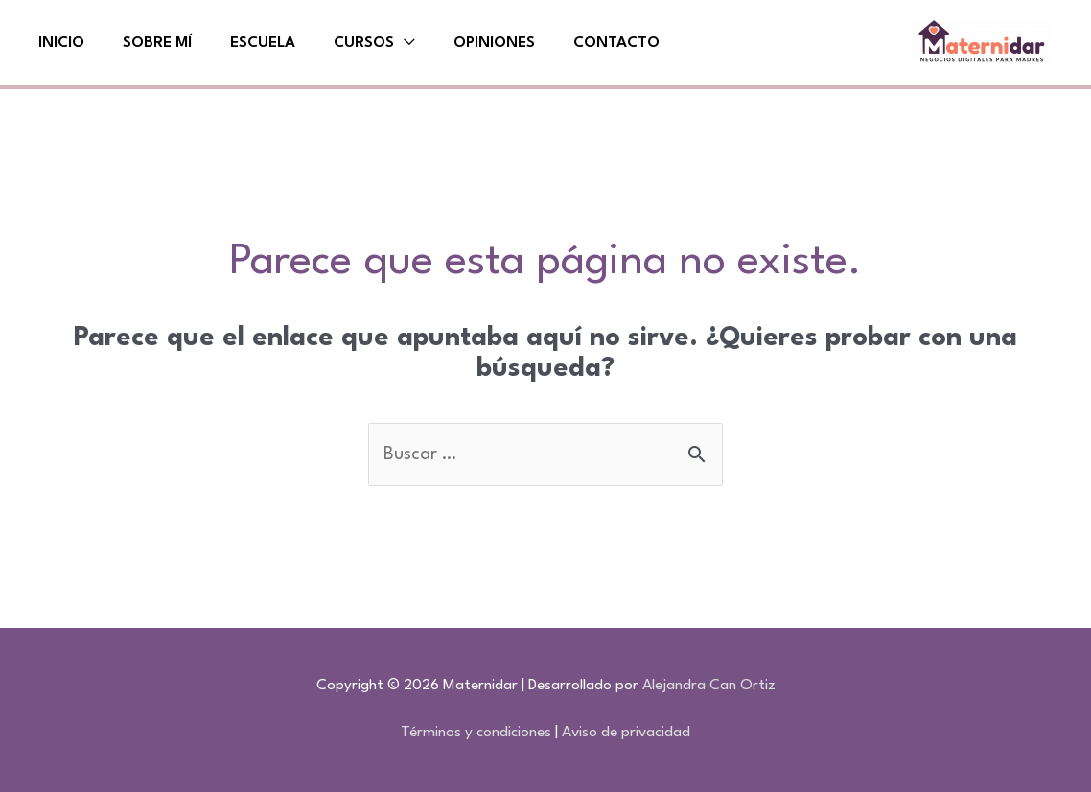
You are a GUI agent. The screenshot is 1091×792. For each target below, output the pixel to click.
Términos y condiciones (476, 732)
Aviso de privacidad (626, 732)
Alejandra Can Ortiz (709, 685)
